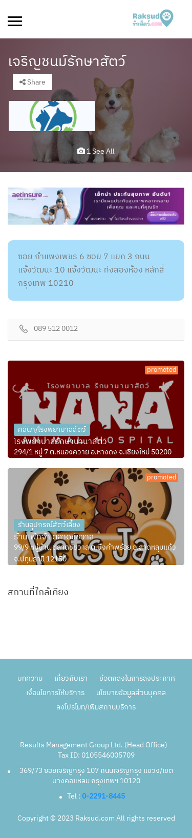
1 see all (96, 151)
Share (32, 82)
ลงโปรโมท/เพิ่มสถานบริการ (96, 707)
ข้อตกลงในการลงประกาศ (137, 678)
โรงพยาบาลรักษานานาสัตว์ (60, 442)
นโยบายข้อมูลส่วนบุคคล (131, 693)
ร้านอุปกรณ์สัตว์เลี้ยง (49, 525)
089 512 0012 (56, 329)
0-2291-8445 (103, 796)
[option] (52, 116)
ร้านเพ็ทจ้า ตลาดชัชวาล (54, 537)
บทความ (29, 678)
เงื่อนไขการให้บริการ (55, 693)
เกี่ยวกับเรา (71, 678)
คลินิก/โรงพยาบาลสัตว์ (52, 429)
